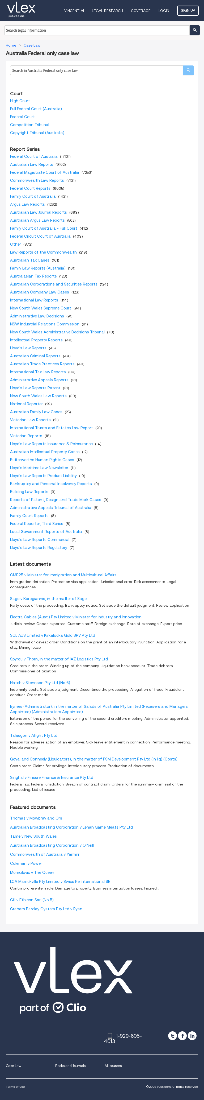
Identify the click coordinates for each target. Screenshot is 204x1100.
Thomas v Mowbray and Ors (36, 818)
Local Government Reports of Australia (46, 532)
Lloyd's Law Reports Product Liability (43, 476)
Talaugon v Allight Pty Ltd (33, 735)
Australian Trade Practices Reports (42, 364)
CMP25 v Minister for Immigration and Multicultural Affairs (63, 575)
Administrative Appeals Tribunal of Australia (50, 508)
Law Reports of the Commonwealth (43, 252)
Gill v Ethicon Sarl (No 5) (32, 900)
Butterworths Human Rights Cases (42, 460)
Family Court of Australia (33, 196)
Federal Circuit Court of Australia (40, 236)
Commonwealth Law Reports (37, 180)
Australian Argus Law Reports (37, 220)
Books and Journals (70, 1066)
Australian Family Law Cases (36, 412)
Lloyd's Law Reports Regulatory (38, 547)
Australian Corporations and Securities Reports (53, 284)
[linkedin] (192, 1035)
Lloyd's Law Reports (28, 348)
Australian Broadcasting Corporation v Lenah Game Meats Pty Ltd (71, 827)
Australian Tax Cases (29, 260)
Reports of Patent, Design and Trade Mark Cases (55, 500)
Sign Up (188, 10)
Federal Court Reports (30, 188)
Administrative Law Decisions (37, 316)
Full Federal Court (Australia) (36, 109)
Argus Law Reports (27, 204)
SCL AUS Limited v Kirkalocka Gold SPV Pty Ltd (52, 635)
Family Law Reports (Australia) (38, 268)
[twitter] (172, 1035)
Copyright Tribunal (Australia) (37, 133)
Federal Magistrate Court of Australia (44, 172)
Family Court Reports (29, 516)
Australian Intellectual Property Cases (45, 452)
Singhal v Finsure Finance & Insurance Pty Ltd (51, 777)
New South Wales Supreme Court (40, 308)
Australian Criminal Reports (35, 356)
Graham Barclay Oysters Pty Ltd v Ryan (46, 909)
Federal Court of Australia (34, 156)
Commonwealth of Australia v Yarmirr (44, 854)
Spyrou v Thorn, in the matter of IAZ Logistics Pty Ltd (59, 659)
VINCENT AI (74, 11)
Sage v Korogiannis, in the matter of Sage (48, 599)
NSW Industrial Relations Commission (44, 324)
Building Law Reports (29, 492)
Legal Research (107, 11)
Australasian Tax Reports (33, 276)
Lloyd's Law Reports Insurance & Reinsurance (51, 444)
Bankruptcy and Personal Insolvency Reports (51, 484)
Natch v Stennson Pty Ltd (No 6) (40, 683)
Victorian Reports (26, 436)
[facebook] (182, 1035)
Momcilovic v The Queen (32, 872)
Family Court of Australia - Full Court (43, 228)
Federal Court (22, 117)
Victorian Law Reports (30, 420)
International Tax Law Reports (38, 372)
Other (15, 244)
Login (164, 11)
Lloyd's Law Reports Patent (35, 388)
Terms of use (15, 1086)
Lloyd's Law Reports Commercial (39, 539)
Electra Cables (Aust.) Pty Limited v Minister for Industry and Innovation (76, 617)
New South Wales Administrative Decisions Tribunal (57, 332)
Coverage (141, 11)
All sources (113, 1066)
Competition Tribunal (29, 125)
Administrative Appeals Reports (39, 380)
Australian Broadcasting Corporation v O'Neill (52, 845)
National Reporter (26, 404)
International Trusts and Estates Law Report (51, 428)
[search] (188, 70)
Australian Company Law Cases (39, 292)
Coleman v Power (26, 863)
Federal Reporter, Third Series (36, 524)
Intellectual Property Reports (36, 340)
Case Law (13, 1066)
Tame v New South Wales (33, 836)
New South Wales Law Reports (38, 396)
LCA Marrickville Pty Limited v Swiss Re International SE (60, 881)
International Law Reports (34, 300)
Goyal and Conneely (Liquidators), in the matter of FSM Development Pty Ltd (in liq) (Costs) (93, 759)
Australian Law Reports (31, 164)
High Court (20, 101)
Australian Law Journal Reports (38, 212)
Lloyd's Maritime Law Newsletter (39, 468)
